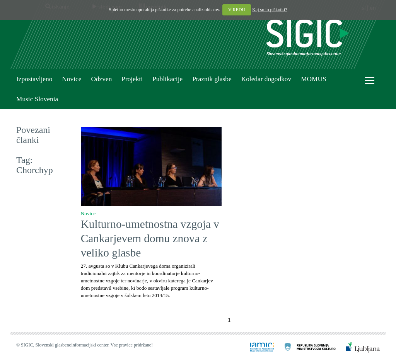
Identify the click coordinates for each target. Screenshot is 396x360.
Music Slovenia (37, 99)
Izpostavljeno (34, 79)
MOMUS (313, 79)
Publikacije (167, 79)
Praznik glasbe (212, 79)
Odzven (101, 79)
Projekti (132, 79)
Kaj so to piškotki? (269, 9)
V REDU (237, 9)
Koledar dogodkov (266, 79)
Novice (71, 79)
